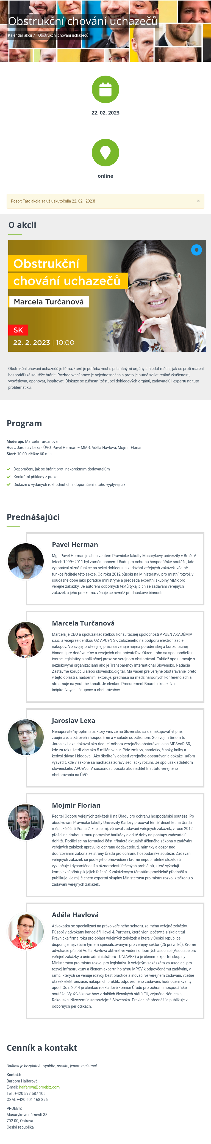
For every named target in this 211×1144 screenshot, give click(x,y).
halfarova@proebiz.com (39, 1087)
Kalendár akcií (20, 35)
